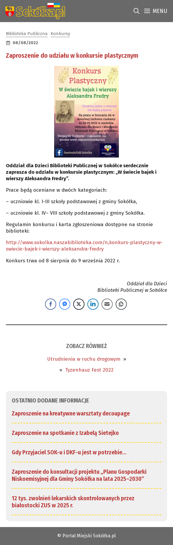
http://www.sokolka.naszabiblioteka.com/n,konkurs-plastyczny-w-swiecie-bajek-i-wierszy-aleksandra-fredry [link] (84, 245)
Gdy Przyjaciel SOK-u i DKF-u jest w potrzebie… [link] (69, 452)
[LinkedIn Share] (93, 304)
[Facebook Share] (50, 304)
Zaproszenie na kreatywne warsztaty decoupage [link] (71, 413)
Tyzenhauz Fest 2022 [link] (89, 370)
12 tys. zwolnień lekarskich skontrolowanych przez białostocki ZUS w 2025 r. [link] (73, 502)
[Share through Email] (107, 304)
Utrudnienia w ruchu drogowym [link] (83, 359)
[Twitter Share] (78, 304)
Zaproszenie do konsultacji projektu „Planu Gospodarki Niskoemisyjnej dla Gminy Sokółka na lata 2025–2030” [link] (79, 475)
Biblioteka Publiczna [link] (27, 33)
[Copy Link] (121, 304)
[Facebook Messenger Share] (64, 304)
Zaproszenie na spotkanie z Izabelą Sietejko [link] (65, 432)
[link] (34, 11)
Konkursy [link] (60, 33)
